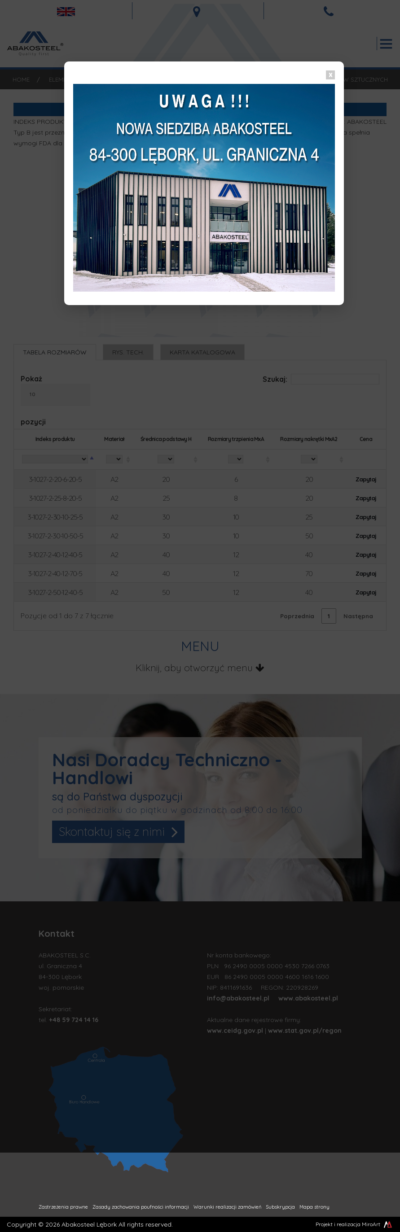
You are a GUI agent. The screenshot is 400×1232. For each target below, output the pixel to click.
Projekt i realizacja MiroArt (354, 1224)
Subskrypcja (280, 1207)
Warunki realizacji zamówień (227, 1207)
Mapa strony (314, 1207)
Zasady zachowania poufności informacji (140, 1207)
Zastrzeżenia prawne (63, 1207)
